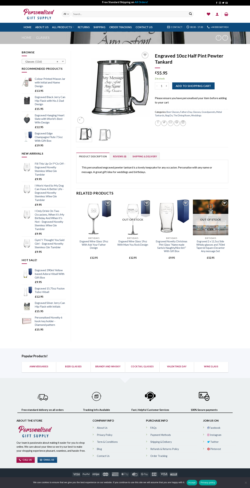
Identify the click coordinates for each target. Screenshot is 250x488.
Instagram (214, 434)
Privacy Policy (104, 434)
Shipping (99, 27)
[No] (245, 483)
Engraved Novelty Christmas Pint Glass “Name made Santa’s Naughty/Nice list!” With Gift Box (171, 246)
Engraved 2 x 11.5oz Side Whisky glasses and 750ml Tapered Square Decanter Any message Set (210, 246)
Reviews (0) (119, 156)
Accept (191, 482)
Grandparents (208, 112)
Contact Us (144, 27)
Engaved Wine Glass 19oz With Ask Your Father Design (94, 244)
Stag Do (169, 115)
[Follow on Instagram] (220, 3)
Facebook (213, 427)
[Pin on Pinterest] (177, 123)
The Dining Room (181, 115)
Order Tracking (120, 27)
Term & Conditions (107, 441)
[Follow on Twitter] (223, 3)
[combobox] (44, 61)
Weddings (196, 115)
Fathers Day (186, 112)
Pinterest (214, 448)
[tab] (93, 156)
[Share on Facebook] (158, 123)
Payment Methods (160, 434)
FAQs (153, 427)
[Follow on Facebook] (217, 3)
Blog (99, 448)
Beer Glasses (172, 112)
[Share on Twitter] (164, 123)
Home (27, 27)
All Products (63, 27)
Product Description (93, 156)
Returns (84, 27)
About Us (41, 27)
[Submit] (190, 14)
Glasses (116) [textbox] (41, 61)
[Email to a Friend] (170, 123)
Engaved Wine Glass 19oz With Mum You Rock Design (132, 243)
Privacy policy (208, 482)
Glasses (43, 38)
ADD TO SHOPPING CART (193, 85)
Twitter (213, 441)
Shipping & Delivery (144, 156)
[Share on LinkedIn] (183, 123)
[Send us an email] (227, 3)
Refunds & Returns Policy (164, 448)
